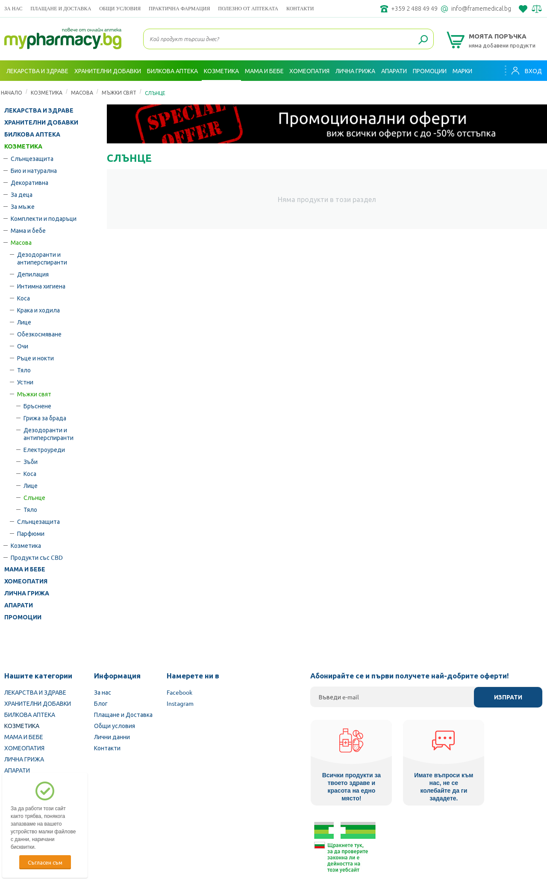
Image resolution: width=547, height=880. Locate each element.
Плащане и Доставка (60, 8)
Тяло (24, 370)
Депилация (33, 274)
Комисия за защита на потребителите (442, 825)
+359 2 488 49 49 (414, 8)
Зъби (31, 461)
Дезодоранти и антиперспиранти (42, 258)
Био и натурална (34, 170)
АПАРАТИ (18, 605)
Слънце (34, 497)
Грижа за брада (45, 418)
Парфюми (30, 533)
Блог (101, 703)
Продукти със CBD (37, 557)
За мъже (23, 206)
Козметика (26, 545)
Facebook (179, 692)
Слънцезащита (32, 158)
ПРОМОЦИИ (22, 617)
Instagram (180, 703)
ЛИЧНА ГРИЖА (26, 593)
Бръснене (37, 406)
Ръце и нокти (35, 358)
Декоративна (29, 182)
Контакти (300, 8)
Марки (462, 70)
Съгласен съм (45, 862)
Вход (526, 70)
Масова (82, 92)
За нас (13, 8)
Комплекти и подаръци (43, 218)
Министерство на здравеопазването (329, 825)
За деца (21, 194)
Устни (25, 382)
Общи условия (120, 8)
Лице (24, 322)
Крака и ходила (38, 310)
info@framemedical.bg (481, 8)
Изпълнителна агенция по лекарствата (216, 825)
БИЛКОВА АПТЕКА (32, 134)
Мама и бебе (28, 230)
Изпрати (508, 697)
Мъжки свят (119, 92)
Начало (11, 92)
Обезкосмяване (39, 334)
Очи (22, 346)
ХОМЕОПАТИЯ (25, 581)
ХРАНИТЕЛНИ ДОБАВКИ (41, 122)
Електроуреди (44, 449)
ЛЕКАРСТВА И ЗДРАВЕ (39, 110)
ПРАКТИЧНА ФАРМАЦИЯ (179, 8)
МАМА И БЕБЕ (24, 569)
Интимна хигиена (41, 286)
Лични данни (112, 736)
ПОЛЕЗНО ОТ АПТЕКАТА (248, 8)
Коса (23, 298)
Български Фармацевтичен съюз (106, 825)
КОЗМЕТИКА (46, 92)
